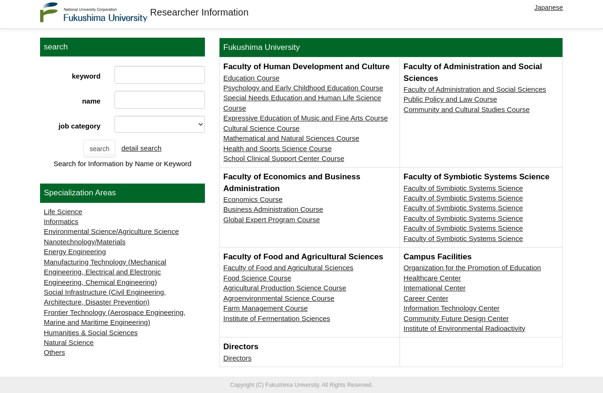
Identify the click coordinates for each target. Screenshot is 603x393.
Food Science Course (257, 278)
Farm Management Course (265, 308)
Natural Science (69, 342)
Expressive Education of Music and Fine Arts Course (305, 118)
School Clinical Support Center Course (283, 158)
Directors (237, 358)
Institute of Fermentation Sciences (276, 318)
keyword (86, 76)
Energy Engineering (75, 252)
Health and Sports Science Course (277, 148)
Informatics (61, 221)
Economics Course (253, 199)
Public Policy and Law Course (450, 99)
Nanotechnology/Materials (84, 242)
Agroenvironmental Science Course (278, 298)
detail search (142, 148)
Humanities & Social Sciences (91, 333)
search (99, 148)
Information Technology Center (452, 308)
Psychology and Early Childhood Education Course (303, 88)
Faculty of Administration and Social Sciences (475, 89)
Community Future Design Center (456, 318)
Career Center (426, 298)
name (91, 101)
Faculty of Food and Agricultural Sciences (288, 268)
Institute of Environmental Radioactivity (464, 328)
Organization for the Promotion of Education (472, 268)
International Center (435, 288)
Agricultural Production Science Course (284, 288)
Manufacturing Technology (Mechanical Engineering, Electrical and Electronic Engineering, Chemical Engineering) (105, 272)
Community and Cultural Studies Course (467, 109)
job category (79, 126)
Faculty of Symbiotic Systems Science (463, 188)
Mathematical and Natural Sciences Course (291, 138)
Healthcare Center (432, 278)
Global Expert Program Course (271, 220)
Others (54, 352)
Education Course (251, 78)
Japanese (548, 7)
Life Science (63, 212)
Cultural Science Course (261, 128)
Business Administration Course (273, 209)
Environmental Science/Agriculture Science (111, 231)
